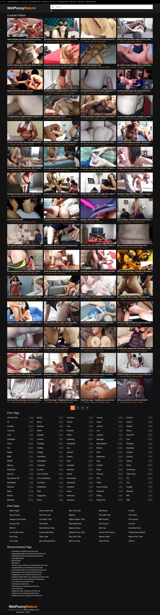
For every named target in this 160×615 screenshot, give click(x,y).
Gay (80, 448)
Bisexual (20, 487)
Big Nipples (20, 482)
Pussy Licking (110, 487)
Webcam (139, 491)
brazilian (20, 196)
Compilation (50, 461)
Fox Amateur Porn (62, 1)
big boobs (56, 67)
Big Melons (15, 563)
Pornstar (110, 474)
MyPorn (72, 515)
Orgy (110, 461)
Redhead (110, 491)
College (50, 452)
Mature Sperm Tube (77, 519)
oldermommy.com (34, 1)
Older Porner (104, 541)
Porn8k (131, 511)
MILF (110, 452)
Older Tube (43, 537)
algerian (92, 222)
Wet (139, 495)
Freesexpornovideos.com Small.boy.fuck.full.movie (29, 570)
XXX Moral (43, 524)
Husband (80, 487)
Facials (80, 422)
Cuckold (50, 469)
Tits (139, 478)
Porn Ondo (80, 1)
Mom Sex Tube (75, 537)
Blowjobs (20, 500)
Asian (20, 443)
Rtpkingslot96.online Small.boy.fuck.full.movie (27, 556)
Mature (110, 448)
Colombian (50, 456)
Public (110, 482)
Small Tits (139, 435)
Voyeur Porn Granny (107, 532)
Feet (80, 426)
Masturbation (110, 443)
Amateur (20, 426)
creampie (140, 67)
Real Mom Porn (135, 528)
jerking (68, 41)
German (80, 452)
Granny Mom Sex (90, 1)
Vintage (139, 487)
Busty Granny (14, 515)
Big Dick (20, 474)
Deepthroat (50, 487)
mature (70, 402)
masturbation (144, 144)
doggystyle (71, 144)
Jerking (110, 417)
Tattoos (139, 461)
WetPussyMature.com (31, 610)
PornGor (132, 524)
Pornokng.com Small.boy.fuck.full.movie (25, 586)
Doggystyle (50, 495)
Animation (20, 439)
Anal (20, 435)
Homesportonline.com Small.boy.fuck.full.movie (28, 579)
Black (20, 491)
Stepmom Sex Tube (77, 532)
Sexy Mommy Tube (46, 528)
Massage (110, 439)
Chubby (50, 448)
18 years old (51, 196)
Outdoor (110, 465)
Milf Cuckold (103, 519)
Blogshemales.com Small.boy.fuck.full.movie (27, 595)
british (100, 93)
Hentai (80, 474)
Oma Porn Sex (45, 515)
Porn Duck (133, 515)
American (20, 430)
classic (22, 325)
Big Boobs (20, 469)
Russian (139, 417)
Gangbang (80, 443)
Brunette (50, 435)
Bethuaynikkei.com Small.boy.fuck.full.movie (27, 572)
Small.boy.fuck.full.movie (20, 584)
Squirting (139, 443)
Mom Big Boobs (75, 524)
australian (56, 93)
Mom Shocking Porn (47, 541)
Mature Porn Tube (136, 537)
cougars (96, 119)
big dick (128, 41)
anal (98, 41)
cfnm (64, 299)
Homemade (80, 478)
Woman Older (104, 537)
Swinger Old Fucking (17, 519)
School (139, 422)
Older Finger (14, 511)
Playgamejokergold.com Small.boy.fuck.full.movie (29, 553)
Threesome (139, 469)
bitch (136, 248)
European (80, 417)
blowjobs (20, 67)
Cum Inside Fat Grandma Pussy (23, 581)
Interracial (80, 495)
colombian (143, 119)
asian (12, 248)
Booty (50, 422)
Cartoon (50, 439)
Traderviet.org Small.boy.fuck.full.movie (25, 593)
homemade (63, 402)
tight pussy (26, 402)
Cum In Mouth (50, 474)
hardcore (104, 196)
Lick (110, 430)
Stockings (139, 448)
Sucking (139, 456)
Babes (20, 452)
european (33, 170)
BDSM (20, 461)
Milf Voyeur (103, 511)
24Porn (131, 541)
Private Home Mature (137, 532)
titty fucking (35, 402)
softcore (19, 402)
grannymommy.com (13, 1)
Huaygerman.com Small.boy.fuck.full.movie (26, 574)
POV (110, 478)
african (86, 222)
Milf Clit (52, 1)
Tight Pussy (139, 474)
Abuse (27, 612)
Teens (139, 465)
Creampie (50, 465)
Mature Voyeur (75, 528)
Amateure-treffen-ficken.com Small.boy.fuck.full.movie (30, 577)
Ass (20, 448)
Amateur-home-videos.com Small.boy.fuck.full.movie (30, 565)
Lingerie (110, 435)
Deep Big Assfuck (18, 558)
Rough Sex (110, 500)
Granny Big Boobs (46, 532)
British (50, 430)
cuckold (19, 41)
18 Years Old (20, 417)
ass (15, 67)
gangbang (31, 41)
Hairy (80, 461)
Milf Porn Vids (74, 541)
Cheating (50, 443)
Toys (139, 482)
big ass (103, 41)
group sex (107, 273)
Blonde (20, 495)
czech (25, 41)
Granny (80, 456)
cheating (139, 41)
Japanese (80, 500)
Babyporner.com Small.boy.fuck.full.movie (26, 591)
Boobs (50, 417)
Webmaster (20, 612)
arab (62, 170)
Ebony (50, 500)
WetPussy (21, 8)
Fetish (80, 435)
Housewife (80, 482)
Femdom (80, 430)
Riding (110, 495)
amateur (13, 41)
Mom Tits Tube (75, 511)
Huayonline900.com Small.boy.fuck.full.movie (27, 567)
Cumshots (50, 482)
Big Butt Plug (16, 560)
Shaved (139, 426)
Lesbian (110, 426)
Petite (110, 469)
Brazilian (50, 426)
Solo (139, 439)
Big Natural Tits (20, 478)
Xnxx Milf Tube (104, 515)
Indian (80, 491)
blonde (135, 170)
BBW (20, 456)
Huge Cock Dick (17, 588)
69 (11, 325)
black (133, 41)
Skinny (139, 430)
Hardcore (80, 469)
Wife (139, 500)
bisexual (129, 170)
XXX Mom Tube (45, 519)
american (93, 41)
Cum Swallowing (50, 478)
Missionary (110, 456)
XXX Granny (104, 524)
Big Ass (20, 465)
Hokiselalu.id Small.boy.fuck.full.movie (25, 551)
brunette (56, 41)
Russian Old (45, 1)
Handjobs (80, 465)
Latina (110, 422)
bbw (85, 93)
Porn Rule (72, 1)
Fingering (80, 439)
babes (122, 41)
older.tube (24, 1)
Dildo (50, 491)
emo (141, 93)
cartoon (123, 144)
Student (139, 452)
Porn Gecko (133, 519)
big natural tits (92, 93)
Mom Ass (102, 528)
